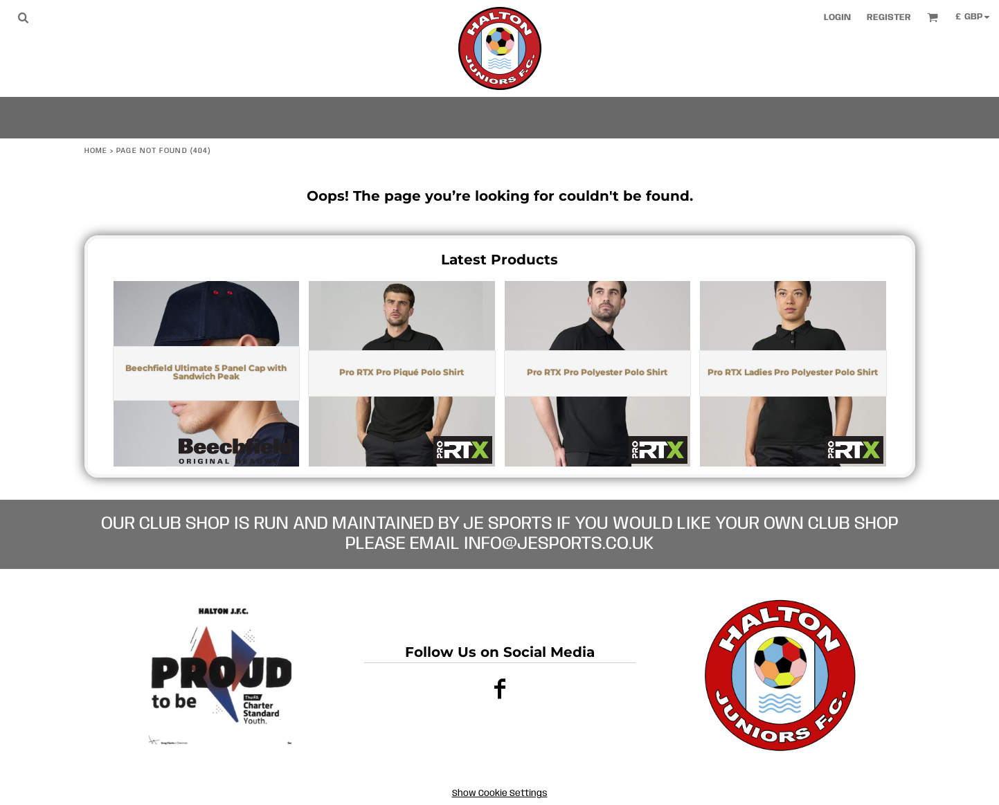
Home (95, 151)
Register (889, 17)
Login (837, 17)
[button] (22, 17)
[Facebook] (499, 688)
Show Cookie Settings (500, 793)
